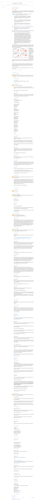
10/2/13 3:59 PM (16, 406)
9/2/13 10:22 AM (16, 145)
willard (14, 167)
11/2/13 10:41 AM (16, 471)
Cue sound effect (16, 480)
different (29, 17)
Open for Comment (15, 8)
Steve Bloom (15, 84)
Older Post (32, 497)
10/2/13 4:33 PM (16, 425)
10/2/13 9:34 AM (16, 277)
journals (15, 18)
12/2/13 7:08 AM (16, 481)
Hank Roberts (15, 473)
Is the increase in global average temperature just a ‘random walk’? (22, 238)
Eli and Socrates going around (22, 26)
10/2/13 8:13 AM (16, 249)
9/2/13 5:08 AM (16, 91)
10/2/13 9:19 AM (16, 273)
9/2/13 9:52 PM (16, 201)
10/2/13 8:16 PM (16, 454)
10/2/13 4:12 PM (16, 419)
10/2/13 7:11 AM (16, 239)
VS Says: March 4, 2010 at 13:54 (18, 460)
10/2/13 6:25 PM (16, 437)
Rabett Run (17, 3)
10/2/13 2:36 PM (16, 391)
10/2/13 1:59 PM (16, 372)
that (25, 152)
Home (23, 497)
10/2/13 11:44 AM (16, 304)
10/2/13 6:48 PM (16, 448)
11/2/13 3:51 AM (16, 463)
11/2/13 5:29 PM (16, 477)
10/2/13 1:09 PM (16, 334)
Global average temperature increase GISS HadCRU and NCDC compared (23, 237)
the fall (16, 489)
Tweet (12, 9)
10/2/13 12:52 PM (16, 319)
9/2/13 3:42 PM (16, 165)
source (14, 303)
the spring (16, 488)
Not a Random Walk (16, 315)
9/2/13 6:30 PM (16, 173)
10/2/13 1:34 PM (16, 342)
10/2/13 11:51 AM (16, 312)
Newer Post (13, 497)
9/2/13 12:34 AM (16, 82)
